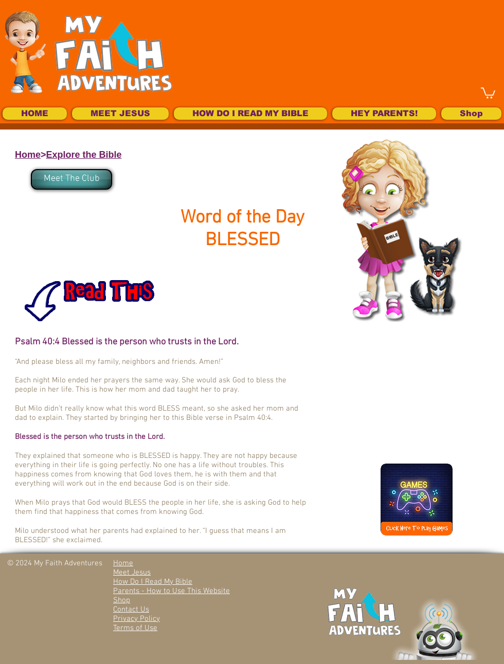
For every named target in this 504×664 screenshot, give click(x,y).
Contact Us (131, 609)
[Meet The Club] (71, 179)
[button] (488, 92)
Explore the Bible (84, 155)
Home (28, 155)
